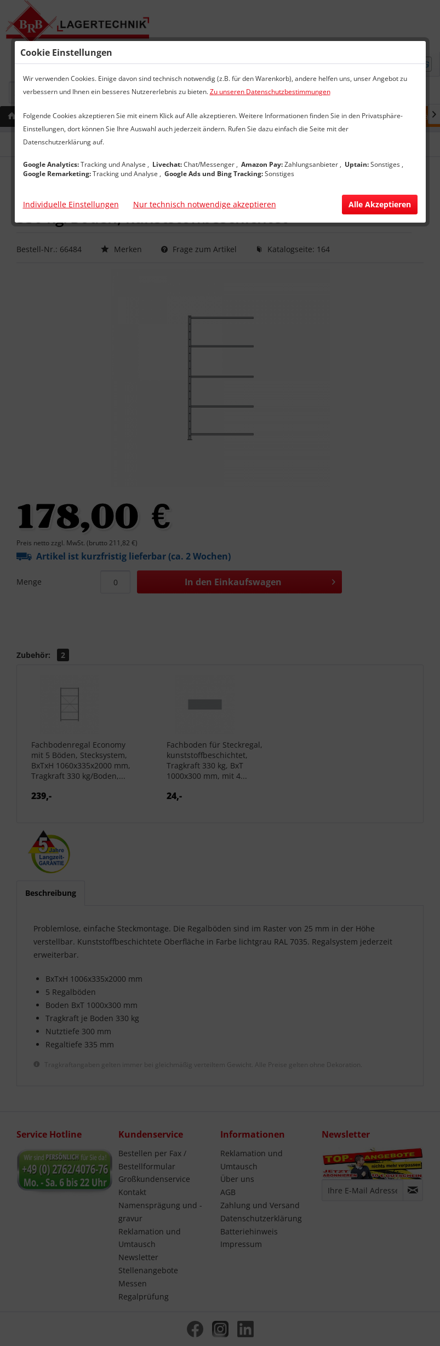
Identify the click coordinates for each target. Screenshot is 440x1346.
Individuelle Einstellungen (71, 204)
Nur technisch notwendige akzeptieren (204, 204)
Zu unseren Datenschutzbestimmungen (270, 91)
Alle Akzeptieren (379, 204)
